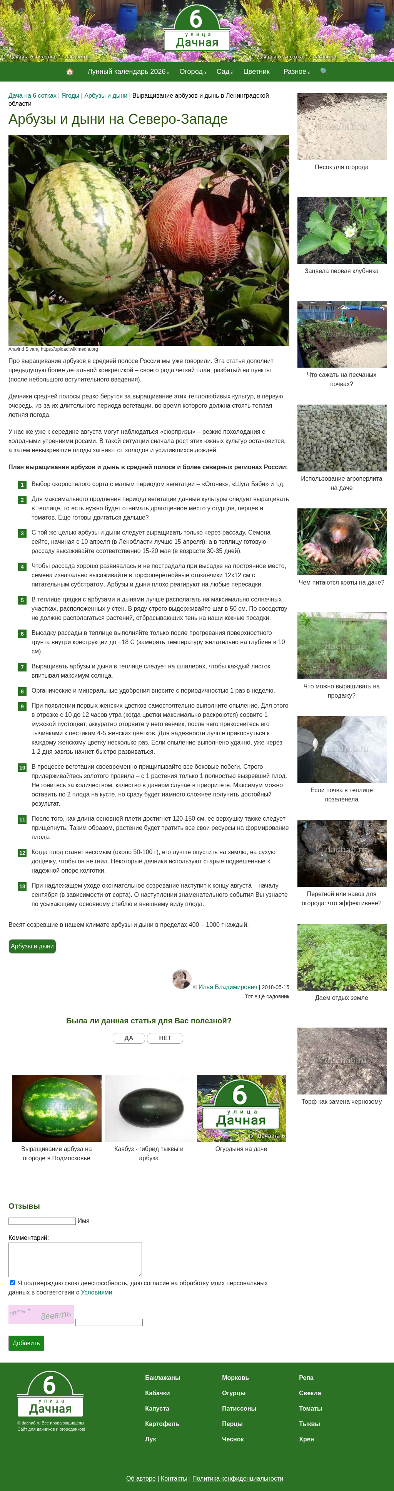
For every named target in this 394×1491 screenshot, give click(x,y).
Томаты (310, 1408)
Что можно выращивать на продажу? (341, 655)
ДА (129, 1038)
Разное (295, 71)
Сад (223, 71)
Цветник (256, 71)
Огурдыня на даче (241, 1113)
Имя (83, 1221)
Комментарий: (28, 1237)
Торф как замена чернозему (341, 1066)
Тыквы (309, 1424)
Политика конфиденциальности (237, 1478)
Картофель (162, 1424)
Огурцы (233, 1393)
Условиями (96, 1292)
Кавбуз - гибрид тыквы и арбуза (149, 1118)
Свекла (310, 1393)
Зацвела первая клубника (341, 235)
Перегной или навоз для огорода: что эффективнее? (341, 863)
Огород (190, 71)
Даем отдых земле (341, 962)
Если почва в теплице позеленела (341, 759)
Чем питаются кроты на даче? (341, 547)
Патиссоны (239, 1408)
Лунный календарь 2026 (127, 71)
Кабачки (157, 1393)
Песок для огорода (341, 131)
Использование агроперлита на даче (341, 448)
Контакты (174, 1478)
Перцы (232, 1424)
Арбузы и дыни (32, 946)
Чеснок (233, 1439)
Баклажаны (162, 1377)
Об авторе (141, 1478)
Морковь (235, 1377)
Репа (306, 1377)
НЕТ (165, 1038)
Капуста (157, 1408)
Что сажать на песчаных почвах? (341, 344)
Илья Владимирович (228, 987)
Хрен (306, 1439)
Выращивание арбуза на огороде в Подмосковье (56, 1118)
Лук (150, 1439)
